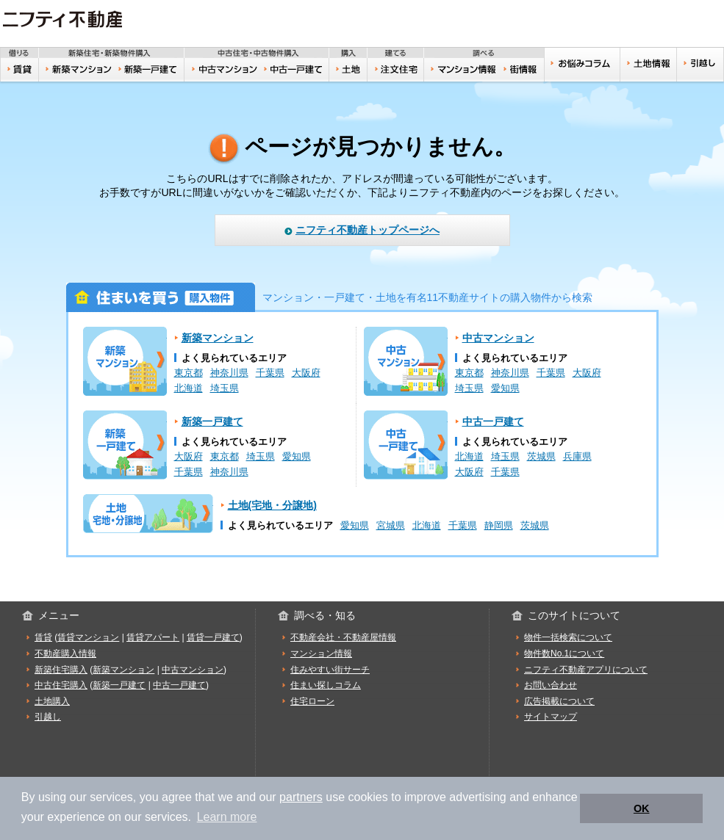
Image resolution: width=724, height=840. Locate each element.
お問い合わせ (550, 685)
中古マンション (222, 70)
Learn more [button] (227, 817)
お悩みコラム (582, 65)
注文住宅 (396, 70)
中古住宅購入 (61, 685)
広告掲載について (559, 701)
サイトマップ (550, 717)
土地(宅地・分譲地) (148, 513)
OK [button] (642, 808)
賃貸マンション (88, 637)
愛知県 (505, 388)
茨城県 (541, 457)
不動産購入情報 (65, 653)
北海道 (188, 388)
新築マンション (76, 70)
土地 (349, 70)
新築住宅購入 (61, 670)
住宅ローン (312, 701)
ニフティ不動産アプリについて (586, 670)
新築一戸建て (149, 70)
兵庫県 (577, 457)
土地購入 (52, 701)
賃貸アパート (152, 637)
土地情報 (648, 65)
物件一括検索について (568, 637)
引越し (700, 65)
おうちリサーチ (463, 70)
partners (301, 797)
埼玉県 (224, 388)
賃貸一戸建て (213, 637)
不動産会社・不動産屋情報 (343, 637)
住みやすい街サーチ (523, 70)
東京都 (188, 373)
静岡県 (498, 526)
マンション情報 (321, 653)
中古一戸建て (295, 70)
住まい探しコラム (325, 685)
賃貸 (19, 70)
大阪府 (306, 373)
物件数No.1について (564, 653)
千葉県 (270, 373)
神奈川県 (229, 373)
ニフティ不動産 (73, 20)
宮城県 (390, 526)
